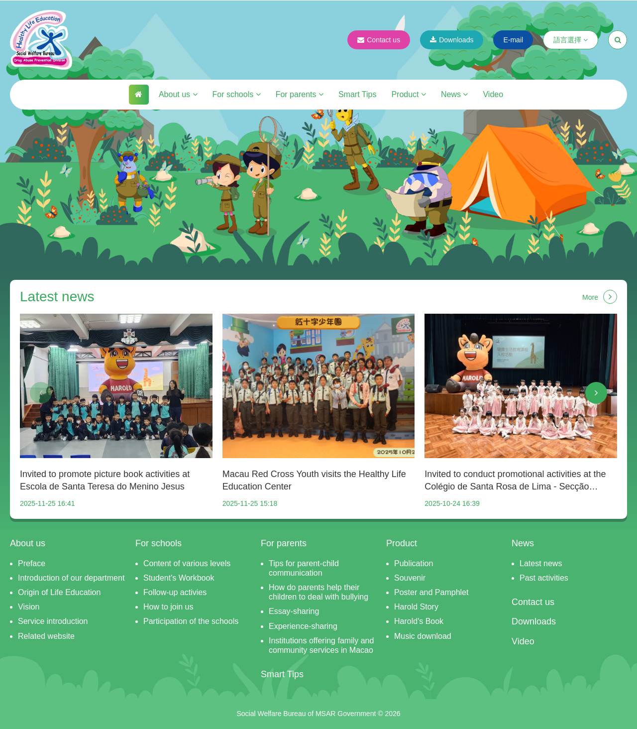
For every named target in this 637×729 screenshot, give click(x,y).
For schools (236, 94)
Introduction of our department (71, 578)
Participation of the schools (190, 621)
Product (408, 94)
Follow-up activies (175, 592)
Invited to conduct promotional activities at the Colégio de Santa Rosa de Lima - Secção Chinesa (515, 481)
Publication (413, 563)
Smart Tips (357, 94)
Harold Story (416, 607)
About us (178, 94)
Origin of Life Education (59, 592)
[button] (41, 393)
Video (493, 94)
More (599, 297)
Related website (46, 636)
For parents (299, 94)
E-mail (513, 40)
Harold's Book (418, 621)
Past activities (544, 578)
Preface (31, 563)
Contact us (378, 40)
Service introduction (53, 621)
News (454, 94)
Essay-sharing (294, 611)
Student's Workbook (178, 578)
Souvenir (409, 578)
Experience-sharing (303, 626)
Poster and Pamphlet (431, 592)
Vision (28, 607)
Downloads (451, 40)
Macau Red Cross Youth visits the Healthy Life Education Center (314, 480)
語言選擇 (570, 40)
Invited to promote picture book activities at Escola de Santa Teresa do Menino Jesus (105, 480)
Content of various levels (186, 563)
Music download (422, 636)
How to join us (168, 607)
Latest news (541, 563)
